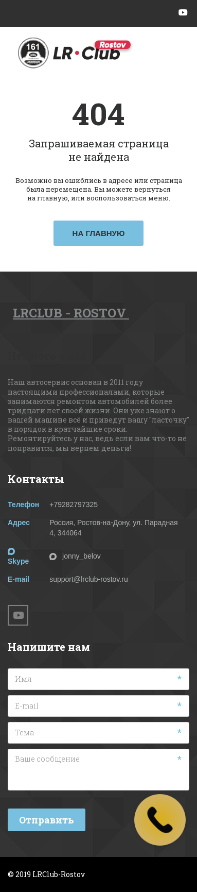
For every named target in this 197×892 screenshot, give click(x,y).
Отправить (46, 820)
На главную (99, 233)
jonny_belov (81, 556)
